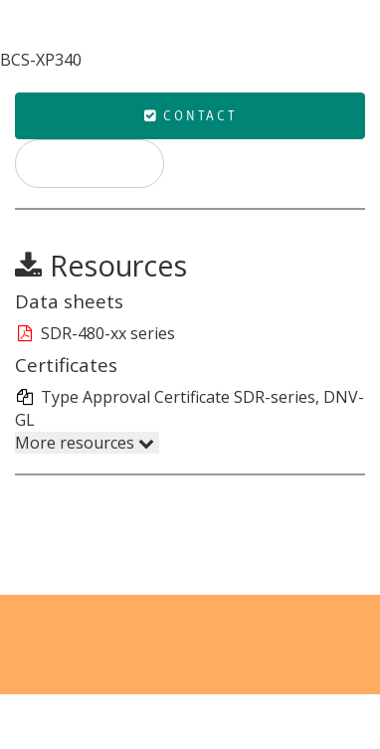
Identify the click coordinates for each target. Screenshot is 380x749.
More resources (84, 443)
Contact (190, 115)
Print (89, 163)
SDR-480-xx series (95, 333)
